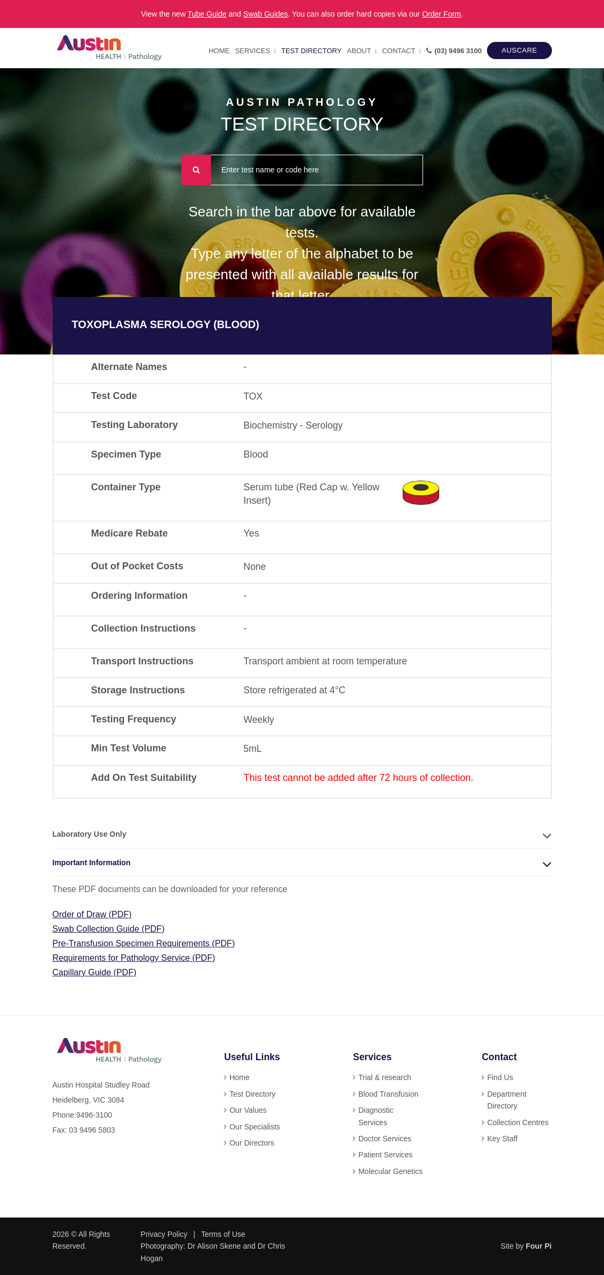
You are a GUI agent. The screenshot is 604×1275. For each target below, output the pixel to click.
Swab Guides (265, 14)
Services (252, 51)
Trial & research (384, 1077)
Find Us (500, 1077)
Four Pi (538, 1246)
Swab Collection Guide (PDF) (109, 928)
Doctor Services (384, 1138)
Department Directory (506, 1100)
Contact (399, 51)
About (359, 51)
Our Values (247, 1110)
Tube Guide (207, 14)
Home (219, 51)
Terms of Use (223, 1234)
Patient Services (385, 1154)
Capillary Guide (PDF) (94, 972)
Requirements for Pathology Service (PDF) (134, 957)
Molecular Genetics (390, 1171)
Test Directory (311, 51)
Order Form (441, 14)
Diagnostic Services (375, 1116)
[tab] (302, 834)
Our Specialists (254, 1126)
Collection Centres (517, 1122)
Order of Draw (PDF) (92, 914)
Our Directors (251, 1143)
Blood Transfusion (388, 1094)
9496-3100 (94, 1115)
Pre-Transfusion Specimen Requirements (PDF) (144, 943)
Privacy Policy (164, 1234)
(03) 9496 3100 (454, 51)
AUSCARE (519, 50)
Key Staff (502, 1138)
